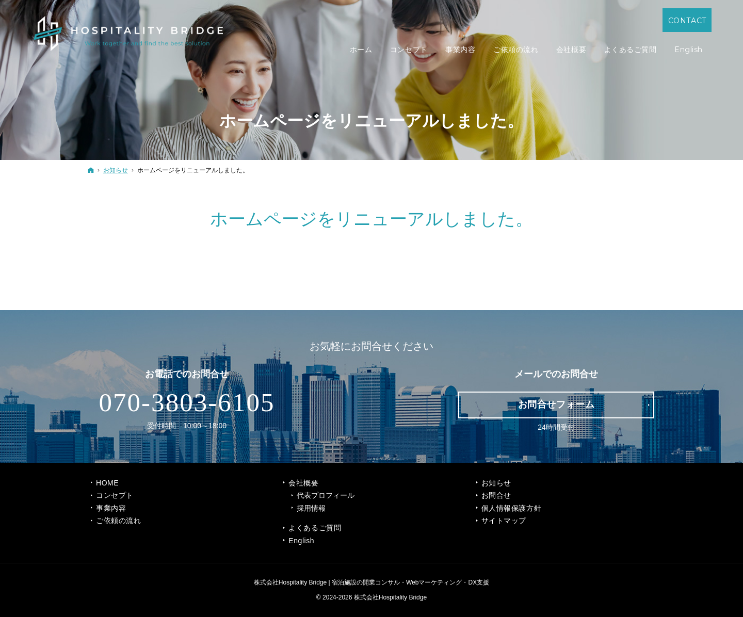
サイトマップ (503, 520)
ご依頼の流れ (118, 520)
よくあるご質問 (314, 528)
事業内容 (111, 508)
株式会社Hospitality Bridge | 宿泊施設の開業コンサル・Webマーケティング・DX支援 (371, 582)
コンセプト (115, 495)
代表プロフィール (325, 495)
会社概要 (303, 483)
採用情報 (311, 508)
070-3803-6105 (186, 402)
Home (107, 483)
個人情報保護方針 (511, 508)
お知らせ (496, 483)
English (301, 541)
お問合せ (496, 495)
